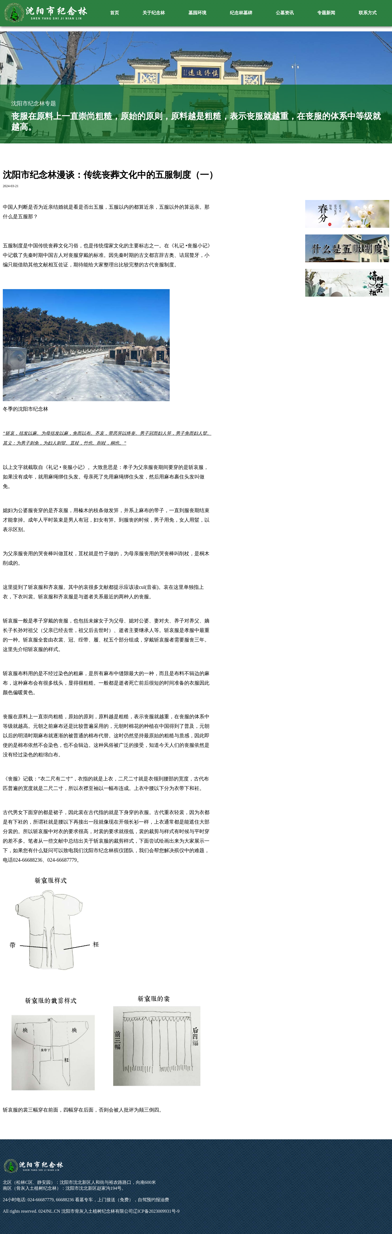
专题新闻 (326, 12)
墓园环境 (197, 12)
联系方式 (368, 12)
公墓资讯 (285, 12)
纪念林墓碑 (241, 12)
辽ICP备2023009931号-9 (156, 1211)
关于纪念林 (154, 12)
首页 (114, 12)
